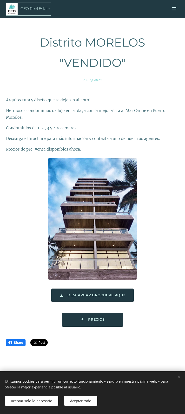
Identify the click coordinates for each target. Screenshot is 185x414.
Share (15, 343)
